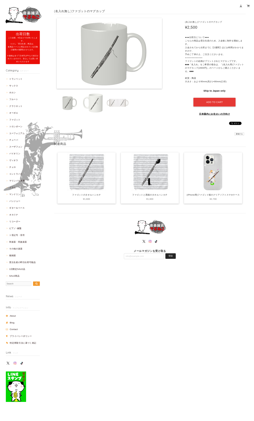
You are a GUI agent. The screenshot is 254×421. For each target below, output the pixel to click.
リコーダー (14, 221)
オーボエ (13, 113)
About (13, 316)
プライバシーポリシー (21, 336)
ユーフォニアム (17, 133)
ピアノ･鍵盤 (15, 228)
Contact (14, 329)
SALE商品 (14, 276)
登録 (170, 256)
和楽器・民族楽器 (18, 242)
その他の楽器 (16, 248)
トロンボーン (16, 126)
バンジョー (14, 201)
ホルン (12, 92)
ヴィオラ (13, 160)
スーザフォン (16, 147)
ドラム (12, 187)
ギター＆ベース (17, 208)
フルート (13, 99)
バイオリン (14, 153)
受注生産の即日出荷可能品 (22, 262)
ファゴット (14, 119)
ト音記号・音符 (17, 235)
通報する (239, 134)
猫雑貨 (12, 255)
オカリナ (13, 214)
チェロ (12, 167)
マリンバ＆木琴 (17, 181)
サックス (13, 85)
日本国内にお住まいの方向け (214, 113)
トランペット (16, 79)
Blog (12, 322)
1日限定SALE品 (17, 269)
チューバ (13, 140)
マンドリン (14, 194)
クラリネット (16, 106)
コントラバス (16, 174)
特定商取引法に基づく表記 (23, 343)
